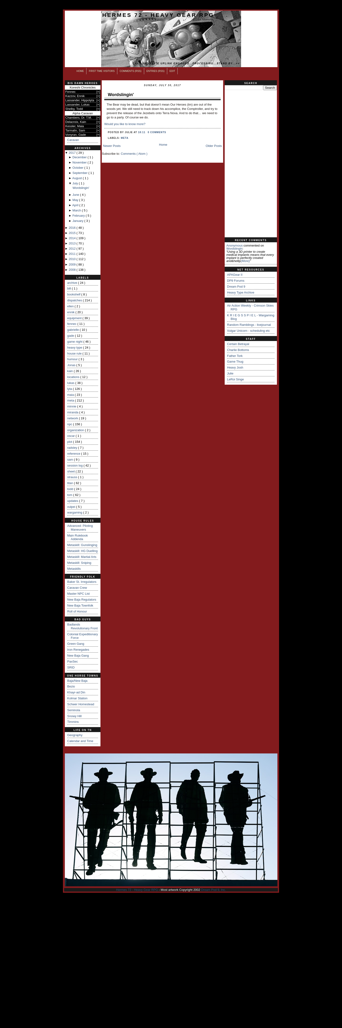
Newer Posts (112, 146)
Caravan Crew (77, 587)
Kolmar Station (77, 698)
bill (69, 288)
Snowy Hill (74, 716)
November (80, 162)
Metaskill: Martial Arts (81, 557)
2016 (72, 227)
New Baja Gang (78, 655)
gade (71, 335)
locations (73, 377)
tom (70, 495)
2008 (72, 269)
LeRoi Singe (235, 379)
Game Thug (235, 361)
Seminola (73, 710)
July (75, 183)
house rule (74, 353)
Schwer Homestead (80, 704)
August (77, 178)
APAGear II (234, 274)
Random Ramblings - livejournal (249, 325)
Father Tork (235, 356)
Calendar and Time (80, 741)
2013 (72, 243)
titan (70, 483)
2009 (72, 264)
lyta (70, 389)
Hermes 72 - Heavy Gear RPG (158, 15)
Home (80, 71)
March (77, 210)
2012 (72, 248)
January (78, 221)
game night (75, 341)
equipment (74, 318)
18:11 (142, 132)
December (80, 157)
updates (73, 501)
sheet (71, 471)
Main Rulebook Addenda (77, 537)
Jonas (71, 365)
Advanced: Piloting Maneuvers (80, 527)
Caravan (73, 140)
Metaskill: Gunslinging (82, 545)
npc (70, 424)
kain (70, 371)
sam (70, 459)
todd (70, 489)
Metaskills (74, 568)
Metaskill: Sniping (79, 563)
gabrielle (73, 330)
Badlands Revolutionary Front (82, 626)
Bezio (71, 686)
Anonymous (234, 245)
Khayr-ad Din (76, 692)
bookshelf (74, 294)
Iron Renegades (78, 649)
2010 (72, 259)
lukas (71, 383)
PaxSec (72, 661)
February (79, 215)
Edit (172, 71)
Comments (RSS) (131, 71)
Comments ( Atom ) (134, 153)
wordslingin (234, 248)
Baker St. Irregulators (81, 582)
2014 (72, 238)
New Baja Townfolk (80, 605)
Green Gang (75, 643)
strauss (72, 477)
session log (75, 465)
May (75, 200)
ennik (71, 312)
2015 (72, 233)
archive (72, 283)
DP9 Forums (235, 280)
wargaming (75, 512)
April (75, 205)
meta (71, 400)
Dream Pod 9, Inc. (213, 890)
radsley (72, 447)
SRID (71, 667)
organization (76, 430)
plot (70, 442)
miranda (73, 412)
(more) (245, 261)
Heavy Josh (235, 367)
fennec (72, 324)
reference (74, 453)
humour (73, 359)
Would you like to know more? (124, 124)
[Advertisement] (251, 164)
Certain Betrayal (238, 344)
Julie (230, 373)
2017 (72, 152)
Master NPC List (78, 593)
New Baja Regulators (81, 599)
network (73, 418)
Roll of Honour (77, 611)
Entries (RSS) (156, 71)
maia (71, 395)
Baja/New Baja (77, 680)
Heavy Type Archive (240, 292)
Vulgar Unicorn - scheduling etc (248, 330)
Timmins (73, 722)
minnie (72, 406)
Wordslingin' (80, 188)
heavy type (75, 347)
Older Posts (214, 146)
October (78, 167)
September (80, 173)
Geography (74, 735)
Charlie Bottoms (238, 350)
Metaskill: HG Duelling (82, 551)
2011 (72, 254)
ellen (71, 306)
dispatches (75, 300)
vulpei (71, 507)
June (76, 194)
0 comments (157, 132)
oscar (71, 436)
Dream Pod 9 (236, 286)
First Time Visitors (102, 71)
